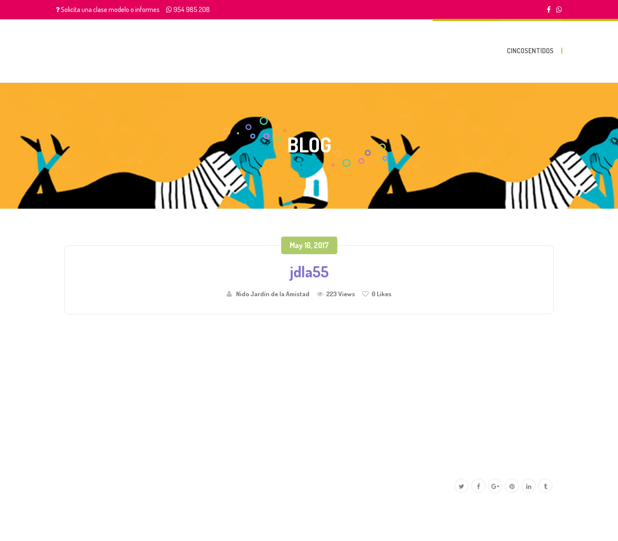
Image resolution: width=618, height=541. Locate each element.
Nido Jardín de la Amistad (272, 293)
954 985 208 (191, 9)
